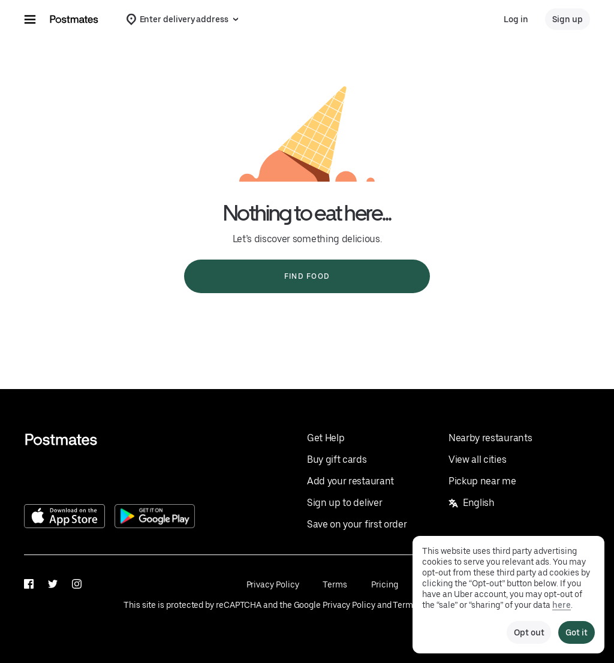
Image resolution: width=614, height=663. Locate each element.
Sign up (567, 19)
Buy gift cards (337, 459)
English (472, 502)
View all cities (477, 459)
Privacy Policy (272, 584)
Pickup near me (482, 481)
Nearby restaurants (490, 438)
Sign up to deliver (344, 502)
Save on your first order (357, 524)
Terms (335, 584)
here (561, 605)
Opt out (529, 632)
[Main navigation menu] (30, 19)
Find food (307, 276)
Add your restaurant (350, 481)
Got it (576, 632)
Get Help (325, 438)
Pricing (384, 584)
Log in (516, 19)
